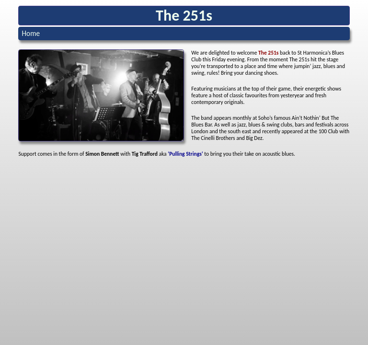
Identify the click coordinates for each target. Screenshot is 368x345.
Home (31, 33)
